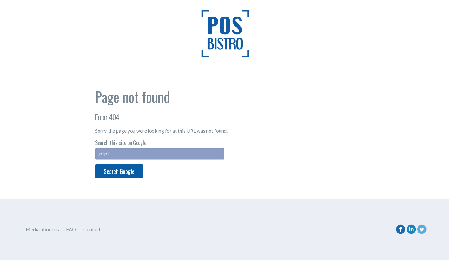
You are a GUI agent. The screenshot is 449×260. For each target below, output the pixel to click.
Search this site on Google (120, 142)
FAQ (71, 229)
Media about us (42, 229)
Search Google (119, 171)
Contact (92, 229)
